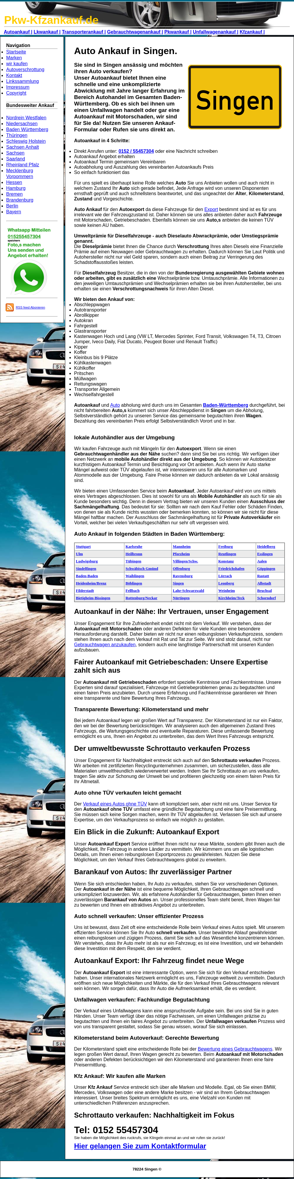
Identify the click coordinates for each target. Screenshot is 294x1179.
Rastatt (263, 576)
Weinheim (226, 590)
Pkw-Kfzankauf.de (51, 20)
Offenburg (181, 568)
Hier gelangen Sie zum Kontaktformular (140, 1146)
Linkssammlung (22, 81)
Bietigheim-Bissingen (93, 598)
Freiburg (225, 546)
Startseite (16, 51)
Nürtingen (181, 598)
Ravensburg (183, 576)
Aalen (262, 561)
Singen (178, 583)
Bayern (13, 211)
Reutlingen (227, 554)
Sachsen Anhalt (22, 147)
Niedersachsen (22, 123)
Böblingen (134, 583)
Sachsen (15, 152)
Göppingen (266, 568)
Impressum (17, 87)
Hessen (14, 182)
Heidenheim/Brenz (91, 583)
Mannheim (182, 546)
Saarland (15, 158)
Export (211, 209)
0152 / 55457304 (136, 151)
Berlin (12, 205)
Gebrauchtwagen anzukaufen (105, 644)
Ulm (79, 554)
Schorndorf (266, 598)
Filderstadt (85, 590)
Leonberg (226, 583)
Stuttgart (83, 546)
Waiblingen (135, 576)
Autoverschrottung (25, 69)
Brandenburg (20, 199)
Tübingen (133, 561)
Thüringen (16, 135)
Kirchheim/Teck (231, 598)
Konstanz (226, 561)
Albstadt (264, 583)
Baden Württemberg (27, 129)
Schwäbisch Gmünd (142, 568)
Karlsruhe (134, 546)
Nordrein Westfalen (26, 117)
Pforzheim (181, 554)
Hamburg (16, 188)
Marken (14, 57)
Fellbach (133, 590)
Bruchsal (264, 590)
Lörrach (225, 576)
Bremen (14, 194)
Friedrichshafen (231, 568)
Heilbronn (134, 554)
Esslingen (265, 554)
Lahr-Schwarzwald (188, 590)
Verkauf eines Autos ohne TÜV (115, 803)
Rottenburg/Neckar (141, 598)
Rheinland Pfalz (22, 164)
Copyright (16, 93)
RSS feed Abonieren (30, 307)
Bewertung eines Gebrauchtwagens (235, 1048)
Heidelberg (266, 546)
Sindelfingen (86, 568)
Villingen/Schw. (185, 561)
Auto (115, 405)
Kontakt (14, 75)
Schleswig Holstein (26, 141)
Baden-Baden (87, 576)
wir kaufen (17, 63)
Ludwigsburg (87, 561)
